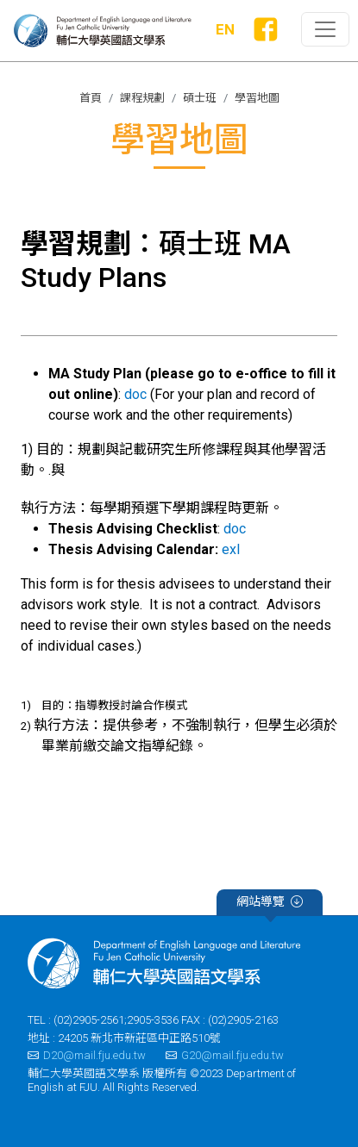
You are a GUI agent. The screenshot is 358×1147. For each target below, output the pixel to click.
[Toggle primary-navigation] (325, 29)
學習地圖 (257, 97)
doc (135, 394)
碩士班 (200, 97)
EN (225, 29)
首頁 (90, 97)
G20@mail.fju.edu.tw (225, 1055)
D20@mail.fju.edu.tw (87, 1055)
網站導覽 (269, 904)
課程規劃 (142, 97)
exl (231, 549)
